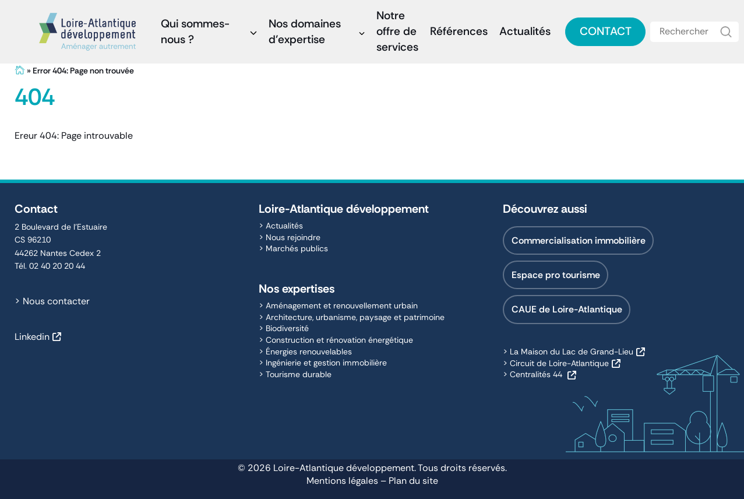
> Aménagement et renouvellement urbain (338, 305)
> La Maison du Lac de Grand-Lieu (568, 351)
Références (459, 31)
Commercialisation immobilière (579, 240)
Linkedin (32, 337)
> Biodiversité (284, 328)
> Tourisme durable (295, 374)
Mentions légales (342, 481)
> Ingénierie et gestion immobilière (323, 362)
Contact (606, 31)
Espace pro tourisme (556, 275)
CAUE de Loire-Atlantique (567, 309)
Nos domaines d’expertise (305, 31)
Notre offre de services (397, 31)
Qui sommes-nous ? (195, 31)
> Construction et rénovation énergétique (336, 340)
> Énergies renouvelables (305, 351)
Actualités (525, 31)
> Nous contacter (52, 301)
